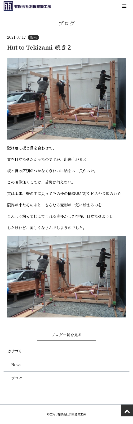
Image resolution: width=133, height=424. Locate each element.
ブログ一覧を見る (66, 334)
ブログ (16, 378)
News (16, 364)
